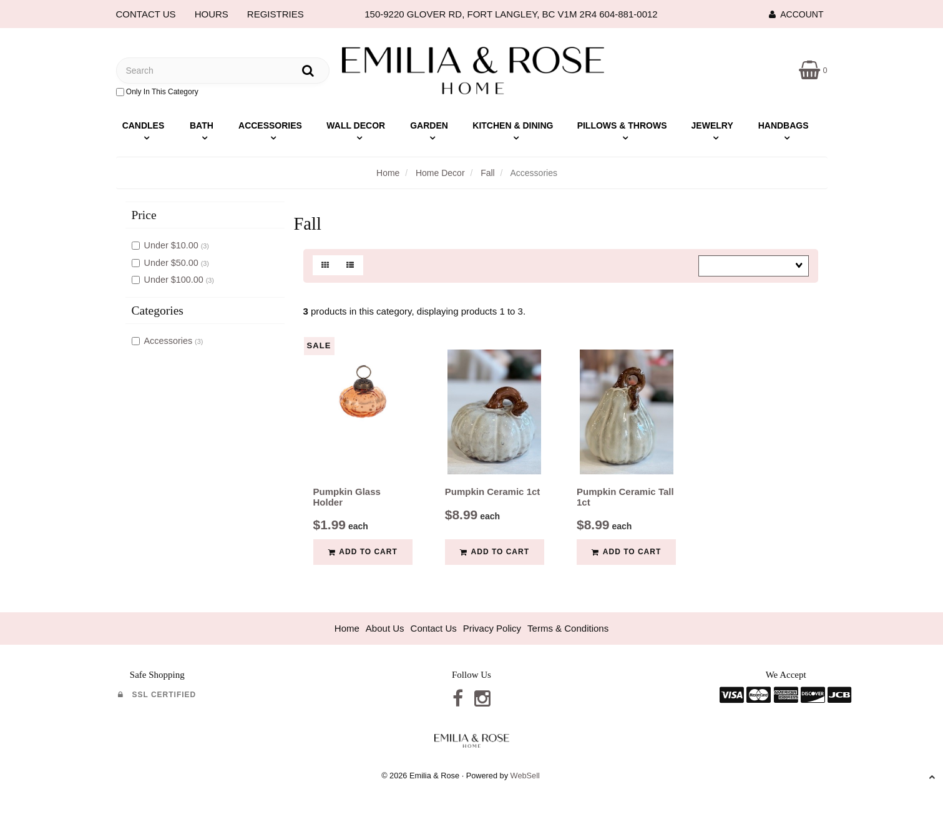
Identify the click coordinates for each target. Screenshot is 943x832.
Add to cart (363, 551)
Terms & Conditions (567, 628)
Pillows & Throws (622, 125)
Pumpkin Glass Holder (347, 496)
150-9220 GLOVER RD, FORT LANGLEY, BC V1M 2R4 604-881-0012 (510, 14)
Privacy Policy (492, 628)
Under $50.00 (172, 263)
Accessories (270, 125)
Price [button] (144, 215)
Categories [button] (157, 310)
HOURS (211, 14)
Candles (143, 125)
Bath (201, 125)
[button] (813, 69)
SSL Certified (157, 694)
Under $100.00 (175, 280)
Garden (429, 125)
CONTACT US (146, 14)
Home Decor (440, 173)
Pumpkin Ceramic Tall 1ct (625, 496)
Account (796, 14)
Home (387, 173)
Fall (488, 173)
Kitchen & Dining (512, 125)
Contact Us (434, 628)
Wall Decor (355, 125)
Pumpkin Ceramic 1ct (492, 491)
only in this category (157, 91)
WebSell (525, 775)
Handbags (783, 125)
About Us (385, 628)
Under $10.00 (172, 245)
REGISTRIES (275, 14)
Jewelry (712, 125)
